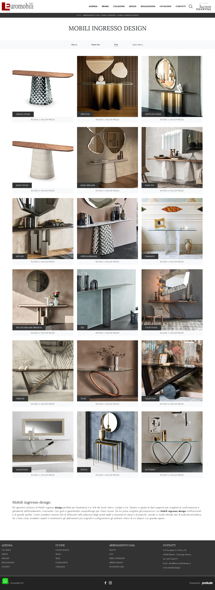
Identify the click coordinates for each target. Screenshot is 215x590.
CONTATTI (6, 566)
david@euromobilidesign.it (180, 563)
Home (78, 15)
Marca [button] (74, 44)
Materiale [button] (95, 44)
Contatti (181, 6)
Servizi (132, 6)
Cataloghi (165, 6)
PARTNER (5, 558)
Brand (105, 6)
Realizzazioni (148, 6)
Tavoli (58, 554)
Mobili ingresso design (128, 15)
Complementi (62, 562)
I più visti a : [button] (138, 44)
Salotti (112, 550)
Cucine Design (62, 550)
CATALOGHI (60, 566)
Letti (111, 554)
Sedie (58, 558)
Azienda (93, 6)
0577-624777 (172, 559)
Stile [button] (116, 44)
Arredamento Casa (91, 15)
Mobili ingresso (109, 15)
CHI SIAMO (6, 550)
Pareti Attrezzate (117, 558)
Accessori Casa (116, 566)
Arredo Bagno (116, 562)
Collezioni (119, 6)
